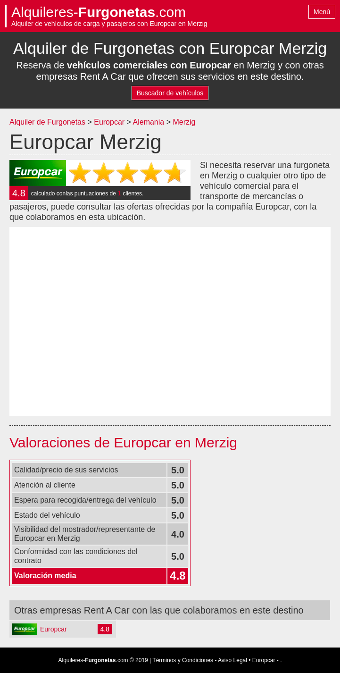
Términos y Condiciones (182, 660)
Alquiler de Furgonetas (47, 122)
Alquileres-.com (98, 12)
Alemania (149, 122)
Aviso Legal (232, 660)
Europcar (109, 122)
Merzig (184, 122)
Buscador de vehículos (170, 93)
